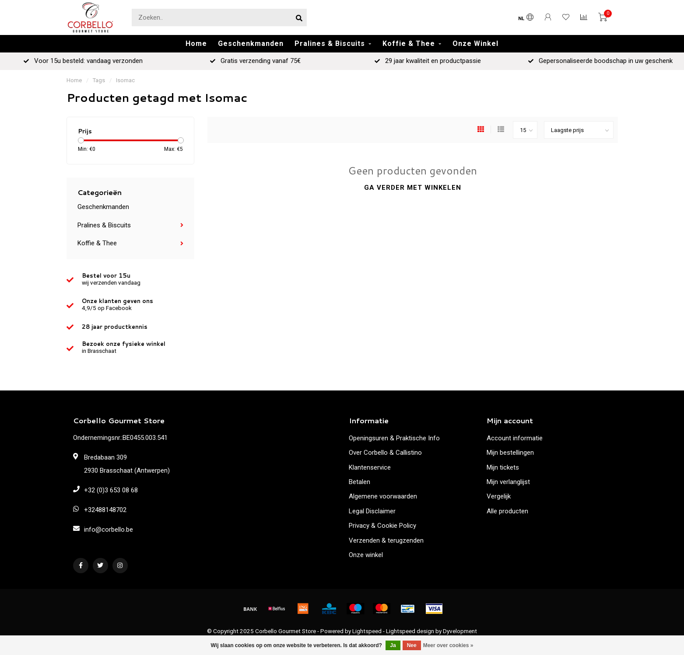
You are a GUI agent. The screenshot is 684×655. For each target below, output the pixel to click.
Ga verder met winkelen (412, 188)
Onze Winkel (475, 43)
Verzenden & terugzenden (386, 540)
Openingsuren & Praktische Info (394, 438)
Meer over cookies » (448, 645)
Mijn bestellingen (510, 452)
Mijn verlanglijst (508, 482)
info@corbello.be (108, 529)
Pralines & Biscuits (330, 43)
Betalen (359, 482)
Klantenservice (370, 467)
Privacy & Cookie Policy (382, 526)
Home (196, 43)
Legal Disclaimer (372, 511)
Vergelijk (499, 496)
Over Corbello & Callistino (385, 452)
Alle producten (507, 511)
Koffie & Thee (408, 43)
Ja (393, 645)
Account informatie (515, 438)
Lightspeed (367, 630)
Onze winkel (366, 555)
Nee (412, 645)
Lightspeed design (410, 630)
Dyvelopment (460, 630)
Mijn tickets (503, 467)
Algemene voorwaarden (383, 496)
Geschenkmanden (251, 43)
